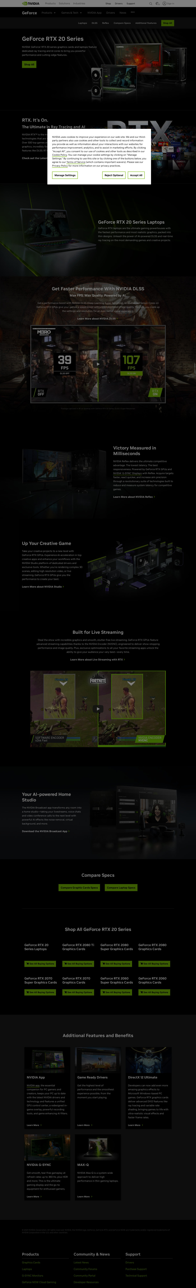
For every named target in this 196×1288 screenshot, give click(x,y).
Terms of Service (76, 162)
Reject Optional (114, 175)
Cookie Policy (59, 154)
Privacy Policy (60, 165)
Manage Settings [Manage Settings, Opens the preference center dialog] (65, 175)
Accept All (136, 175)
